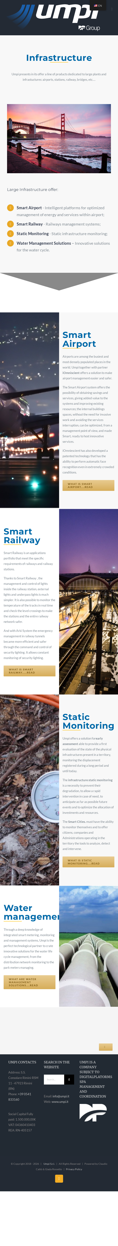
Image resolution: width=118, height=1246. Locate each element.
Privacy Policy (74, 1169)
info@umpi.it (61, 1096)
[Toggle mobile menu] (112, 9)
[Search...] (54, 1080)
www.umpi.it (60, 1102)
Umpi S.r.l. (49, 1163)
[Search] (69, 1080)
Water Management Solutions (44, 243)
